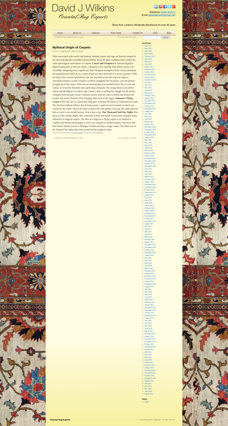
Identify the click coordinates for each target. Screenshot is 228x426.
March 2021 (149, 122)
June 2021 (148, 114)
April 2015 (148, 297)
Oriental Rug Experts (60, 420)
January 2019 (149, 182)
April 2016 (148, 266)
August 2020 (149, 137)
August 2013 (149, 349)
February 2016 (150, 271)
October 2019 (149, 164)
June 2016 (148, 260)
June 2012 (148, 386)
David (81, 51)
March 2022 (149, 93)
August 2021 (149, 111)
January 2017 (149, 242)
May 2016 (148, 263)
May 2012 (148, 389)
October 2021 (149, 106)
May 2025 (148, 51)
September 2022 (150, 80)
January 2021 (149, 124)
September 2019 (150, 166)
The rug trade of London (128, 37)
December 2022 (150, 75)
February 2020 (150, 153)
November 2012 (150, 373)
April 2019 (148, 174)
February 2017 (150, 239)
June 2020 (148, 143)
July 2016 (148, 258)
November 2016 (150, 247)
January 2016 (149, 273)
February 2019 (150, 179)
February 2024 (150, 56)
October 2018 (149, 190)
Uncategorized (77, 133)
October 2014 (149, 313)
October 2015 (149, 281)
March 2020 (149, 150)
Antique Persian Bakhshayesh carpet (67, 37)
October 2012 (149, 376)
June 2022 (148, 85)
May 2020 (148, 145)
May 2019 (148, 171)
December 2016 (150, 245)
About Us (77, 33)
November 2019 (150, 161)
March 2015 (149, 300)
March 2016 (149, 268)
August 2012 (149, 381)
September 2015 (150, 284)
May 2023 (148, 61)
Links (155, 33)
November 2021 (150, 103)
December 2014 (150, 307)
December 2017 (150, 213)
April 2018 (148, 203)
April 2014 (148, 328)
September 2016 (150, 253)
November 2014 (150, 310)
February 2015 (150, 302)
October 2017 (149, 219)
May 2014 (148, 326)
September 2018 (150, 192)
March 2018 (149, 205)
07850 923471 (168, 12)
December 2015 (150, 276)
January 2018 (149, 211)
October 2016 (149, 250)
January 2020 (149, 156)
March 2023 (149, 67)
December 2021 (150, 101)
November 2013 (150, 342)
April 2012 (148, 391)
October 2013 (149, 344)
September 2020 (150, 135)
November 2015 (150, 279)
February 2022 (150, 96)
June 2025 (148, 48)
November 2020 (150, 130)
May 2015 (148, 294)
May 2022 (148, 88)
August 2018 (149, 195)
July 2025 (148, 46)
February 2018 (150, 208)
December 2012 (150, 370)
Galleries (96, 33)
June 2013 (148, 355)
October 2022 (149, 77)
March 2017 (149, 237)
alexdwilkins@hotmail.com (162, 15)
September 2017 (150, 221)
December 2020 (150, 127)
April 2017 (148, 234)
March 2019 (149, 177)
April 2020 (148, 148)
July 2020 (148, 140)
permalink (99, 133)
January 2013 (149, 368)
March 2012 (149, 394)
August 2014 (149, 318)
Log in (147, 402)
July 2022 (148, 82)
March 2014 (149, 331)
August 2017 (149, 224)
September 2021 (150, 109)
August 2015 (149, 287)
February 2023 (150, 69)
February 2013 (150, 365)
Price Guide (116, 33)
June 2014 (148, 323)
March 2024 (149, 54)
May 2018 (148, 200)
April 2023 (148, 64)
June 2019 (148, 169)
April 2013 (148, 360)
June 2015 (148, 292)
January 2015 (149, 305)
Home (60, 33)
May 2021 (148, 116)
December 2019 (150, 158)
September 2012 (150, 378)
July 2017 (148, 226)
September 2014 (150, 315)
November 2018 (150, 187)
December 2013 (150, 339)
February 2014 (150, 334)
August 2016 (149, 255)
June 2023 (148, 59)
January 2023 (149, 72)
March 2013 (149, 362)
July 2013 (148, 352)
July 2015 (148, 289)
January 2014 (149, 336)
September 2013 (150, 347)
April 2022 (148, 90)
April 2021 (148, 119)
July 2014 (148, 321)
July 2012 (148, 383)
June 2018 (148, 198)
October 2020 (149, 132)
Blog (169, 33)
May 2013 (148, 357)
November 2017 (150, 216)
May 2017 (148, 232)
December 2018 (150, 184)
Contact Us (137, 33)
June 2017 (148, 229)
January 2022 (149, 98)
